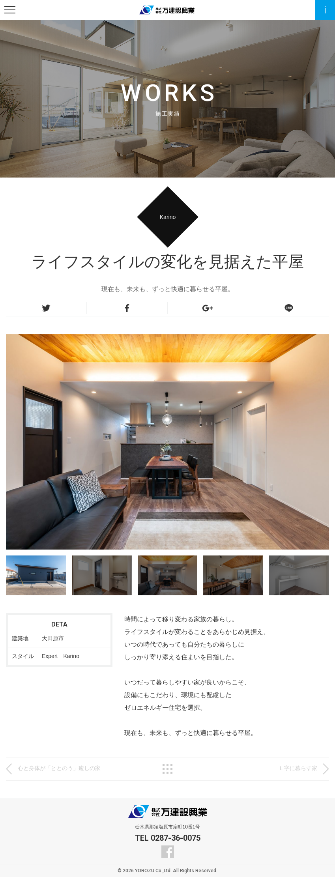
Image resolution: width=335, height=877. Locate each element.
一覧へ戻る (167, 768)
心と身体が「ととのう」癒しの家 (59, 768)
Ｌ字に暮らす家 (298, 768)
